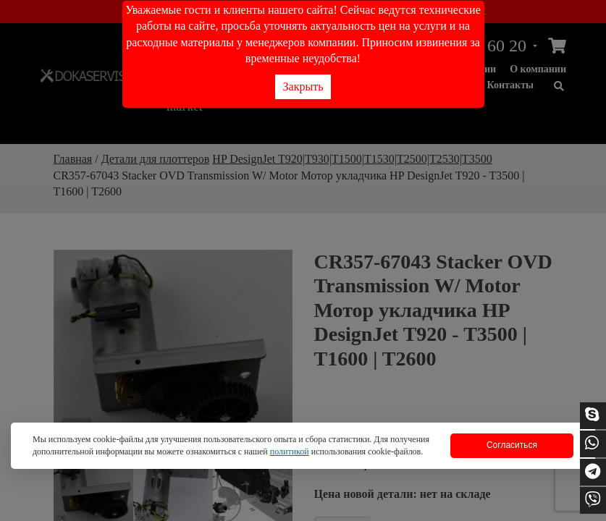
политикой (289, 451)
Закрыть (303, 86)
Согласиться (512, 445)
